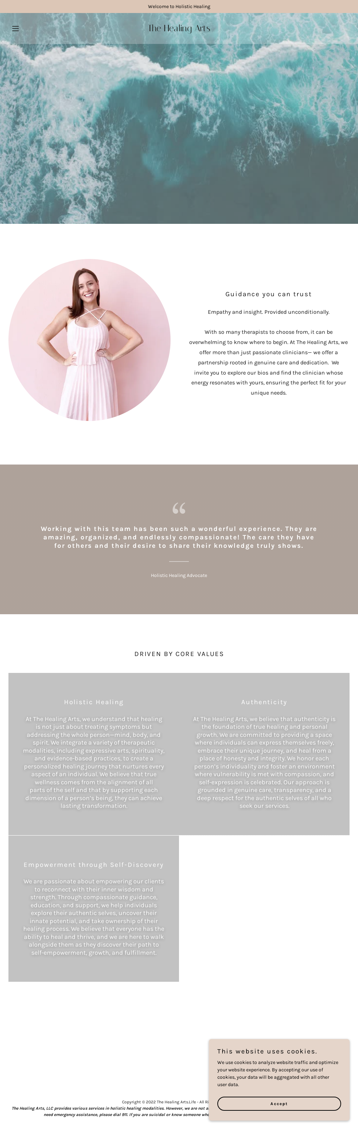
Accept (279, 1103)
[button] (34, 28)
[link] (179, 30)
